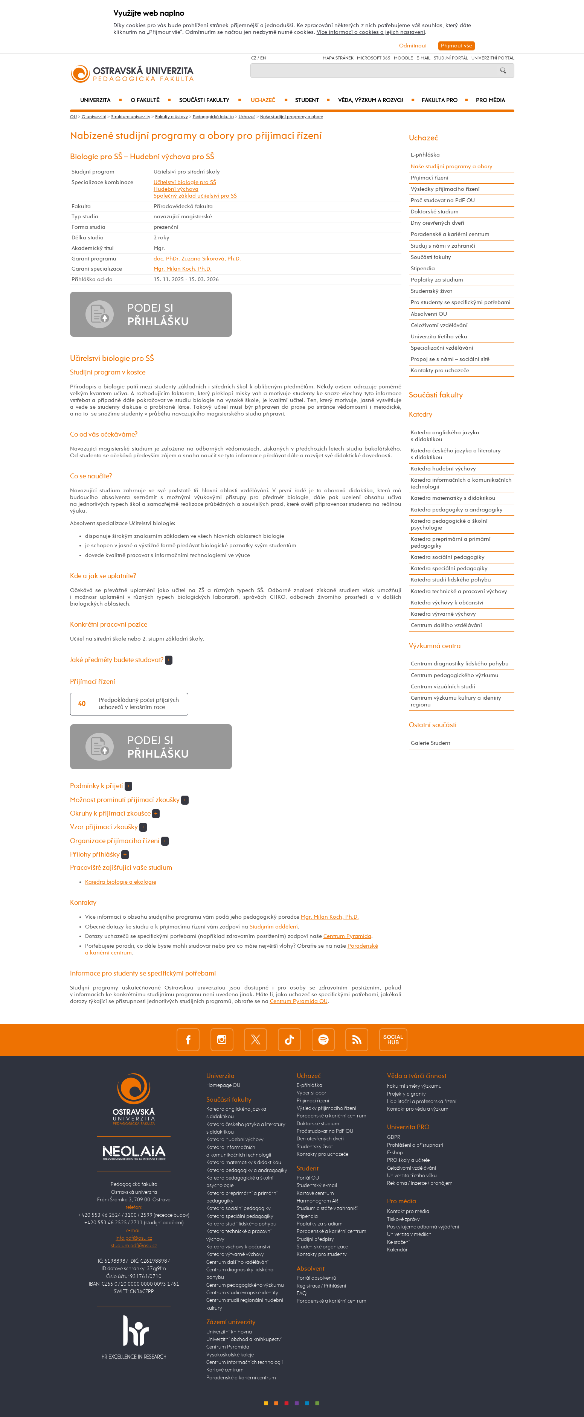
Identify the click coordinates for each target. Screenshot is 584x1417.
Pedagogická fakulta (213, 117)
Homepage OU (223, 1085)
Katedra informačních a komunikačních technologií (461, 483)
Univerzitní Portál (492, 58)
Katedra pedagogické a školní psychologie (449, 524)
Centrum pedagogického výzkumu (455, 675)
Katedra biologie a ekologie (120, 882)
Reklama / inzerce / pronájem (420, 1183)
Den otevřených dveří (320, 1139)
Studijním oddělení (274, 927)
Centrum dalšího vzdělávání (446, 625)
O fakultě (151, 100)
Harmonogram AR (317, 1201)
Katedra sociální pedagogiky (448, 557)
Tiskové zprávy (403, 1219)
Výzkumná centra (435, 646)
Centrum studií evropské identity (242, 1292)
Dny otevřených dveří (437, 223)
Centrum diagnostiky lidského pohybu (460, 664)
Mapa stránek (338, 58)
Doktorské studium (435, 212)
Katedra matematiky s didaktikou (453, 498)
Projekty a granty (406, 1094)
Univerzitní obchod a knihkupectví (244, 1339)
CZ (253, 58)
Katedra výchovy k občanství (447, 603)
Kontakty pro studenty (322, 1254)
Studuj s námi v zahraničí (443, 246)
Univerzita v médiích (409, 1234)
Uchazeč (269, 100)
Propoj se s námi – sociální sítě (450, 359)
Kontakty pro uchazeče (440, 370)
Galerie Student (430, 743)
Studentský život (431, 291)
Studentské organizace (322, 1247)
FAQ (301, 1293)
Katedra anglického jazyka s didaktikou (445, 436)
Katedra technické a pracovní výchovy (459, 591)
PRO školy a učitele (408, 1160)
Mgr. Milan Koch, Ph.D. (183, 269)
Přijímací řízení (429, 178)
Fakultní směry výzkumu (414, 1086)
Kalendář (397, 1250)
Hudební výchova (176, 189)
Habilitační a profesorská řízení (421, 1101)
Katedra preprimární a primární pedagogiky (451, 542)
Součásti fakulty (210, 100)
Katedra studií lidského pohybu (451, 580)
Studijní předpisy (315, 1239)
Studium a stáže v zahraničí (327, 1208)
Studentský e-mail (317, 1185)
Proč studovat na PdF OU (443, 200)
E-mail (423, 58)
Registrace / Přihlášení (321, 1286)
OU (73, 117)
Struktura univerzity (130, 117)
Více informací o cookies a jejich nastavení (371, 32)
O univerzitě (94, 117)
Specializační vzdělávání (442, 348)
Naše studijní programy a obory (291, 117)
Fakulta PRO (445, 100)
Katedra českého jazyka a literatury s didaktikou (456, 454)
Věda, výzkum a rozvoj (376, 100)
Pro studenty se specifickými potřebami (461, 302)
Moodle (403, 58)
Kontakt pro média (408, 1211)
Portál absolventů (316, 1278)
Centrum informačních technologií (244, 1362)
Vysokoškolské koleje (230, 1355)
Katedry (420, 414)
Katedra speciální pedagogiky (449, 568)
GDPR (393, 1137)
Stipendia (423, 268)
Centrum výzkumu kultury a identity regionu (456, 701)
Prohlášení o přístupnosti (415, 1145)
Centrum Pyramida (347, 936)
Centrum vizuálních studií (443, 686)
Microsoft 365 (373, 58)
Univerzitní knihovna (229, 1332)
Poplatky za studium (437, 280)
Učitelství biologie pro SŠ (185, 182)
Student (312, 100)
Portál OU (308, 1178)
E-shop (395, 1152)
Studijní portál (451, 58)
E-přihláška (425, 155)
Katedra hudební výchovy (443, 469)
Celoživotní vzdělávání (439, 325)
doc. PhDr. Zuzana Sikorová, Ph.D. (197, 259)
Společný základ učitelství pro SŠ (195, 196)
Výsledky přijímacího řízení (445, 189)
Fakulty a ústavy (171, 117)
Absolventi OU (429, 314)
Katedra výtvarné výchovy (443, 614)
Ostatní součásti (433, 725)
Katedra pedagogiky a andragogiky (457, 510)
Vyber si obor (311, 1093)
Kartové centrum (225, 1370)
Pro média (490, 100)
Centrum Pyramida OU (299, 1001)
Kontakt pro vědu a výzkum (417, 1109)
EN (263, 58)
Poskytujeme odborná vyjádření (423, 1227)
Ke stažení (398, 1242)
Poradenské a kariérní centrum (450, 234)
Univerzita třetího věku (439, 336)
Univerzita (101, 100)
